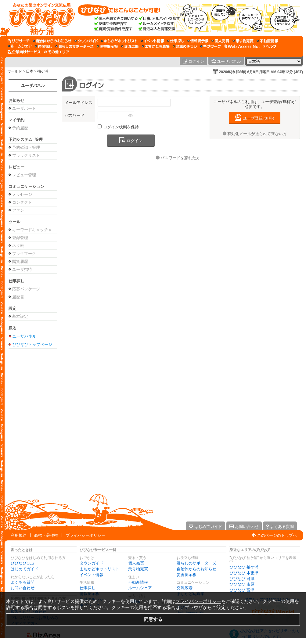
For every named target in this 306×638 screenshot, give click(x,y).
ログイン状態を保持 (121, 127)
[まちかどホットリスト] (119, 41)
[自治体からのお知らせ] (52, 41)
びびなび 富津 (241, 590)
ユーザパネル (33, 85)
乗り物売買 (138, 569)
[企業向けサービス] (24, 52)
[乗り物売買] (243, 41)
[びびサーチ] (19, 41)
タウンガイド (91, 563)
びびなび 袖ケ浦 (243, 567)
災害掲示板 (186, 574)
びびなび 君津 (241, 578)
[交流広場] (130, 46)
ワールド (14, 71)
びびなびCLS (22, 563)
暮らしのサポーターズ (196, 563)
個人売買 (136, 563)
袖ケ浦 (42, 71)
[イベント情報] (152, 41)
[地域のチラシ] (185, 46)
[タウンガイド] (86, 41)
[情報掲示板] (197, 41)
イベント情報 (91, 574)
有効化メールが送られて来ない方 (257, 133)
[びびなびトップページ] (39, 18)
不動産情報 (138, 582)
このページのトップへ (277, 535)
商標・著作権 (46, 535)
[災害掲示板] (107, 46)
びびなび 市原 (241, 584)
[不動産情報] (267, 41)
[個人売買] (220, 41)
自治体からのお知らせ (196, 569)
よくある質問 (22, 582)
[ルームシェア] (20, 46)
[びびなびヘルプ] (270, 46)
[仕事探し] (175, 41)
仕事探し (87, 588)
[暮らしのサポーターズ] (74, 46)
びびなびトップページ (32, 344)
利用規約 (19, 535)
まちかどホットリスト (99, 569)
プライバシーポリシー (85, 535)
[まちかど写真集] (156, 46)
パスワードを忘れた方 (180, 158)
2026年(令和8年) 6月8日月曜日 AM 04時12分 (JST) (261, 72)
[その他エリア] (56, 52)
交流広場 (185, 588)
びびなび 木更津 (243, 573)
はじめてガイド (24, 569)
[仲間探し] (43, 46)
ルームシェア (140, 588)
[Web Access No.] (242, 46)
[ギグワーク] (210, 46)
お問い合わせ (22, 588)
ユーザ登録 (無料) (258, 118)
